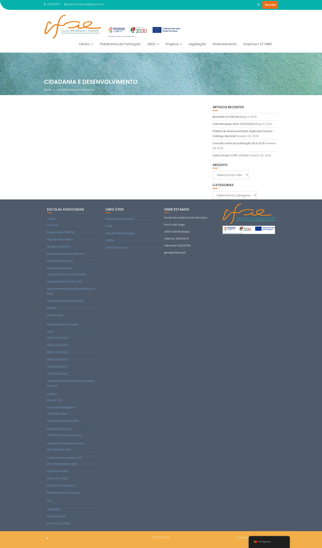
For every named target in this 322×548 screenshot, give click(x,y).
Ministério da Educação (120, 219)
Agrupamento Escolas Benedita (66, 274)
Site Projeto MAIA (57, 413)
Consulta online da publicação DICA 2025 (239, 143)
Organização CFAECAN (61, 232)
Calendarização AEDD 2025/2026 (233, 124)
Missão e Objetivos (58, 246)
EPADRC (52, 308)
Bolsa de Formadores (60, 261)
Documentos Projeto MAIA (63, 421)
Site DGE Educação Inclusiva (64, 435)
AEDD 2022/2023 (57, 359)
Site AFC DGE (54, 400)
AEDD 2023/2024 (57, 352)
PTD (49, 501)
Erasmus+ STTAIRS (258, 44)
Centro (84, 44)
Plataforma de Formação (120, 44)
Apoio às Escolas (57, 471)
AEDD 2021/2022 (57, 366)
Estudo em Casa (57, 478)
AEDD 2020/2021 (57, 373)
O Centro (52, 225)
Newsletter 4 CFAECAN (226, 117)
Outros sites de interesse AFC (64, 457)
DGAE (109, 226)
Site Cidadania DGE (59, 449)
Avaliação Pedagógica (61, 407)
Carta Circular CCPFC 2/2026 (230, 155)
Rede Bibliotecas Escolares (63, 492)
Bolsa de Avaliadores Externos (65, 254)
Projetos (172, 44)
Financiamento (225, 44)
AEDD (151, 44)
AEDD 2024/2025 (57, 345)
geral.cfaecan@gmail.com (84, 4)
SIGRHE (110, 240)
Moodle (270, 5)
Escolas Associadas (59, 268)
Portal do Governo (117, 247)
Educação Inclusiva (59, 429)
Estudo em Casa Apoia (61, 485)
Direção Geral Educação (120, 233)
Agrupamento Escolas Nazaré (65, 301)
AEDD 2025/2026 (57, 338)
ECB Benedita (55, 315)
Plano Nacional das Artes (62, 464)
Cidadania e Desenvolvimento (65, 443)
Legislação (197, 44)
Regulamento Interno (60, 239)
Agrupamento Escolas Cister (64, 281)
